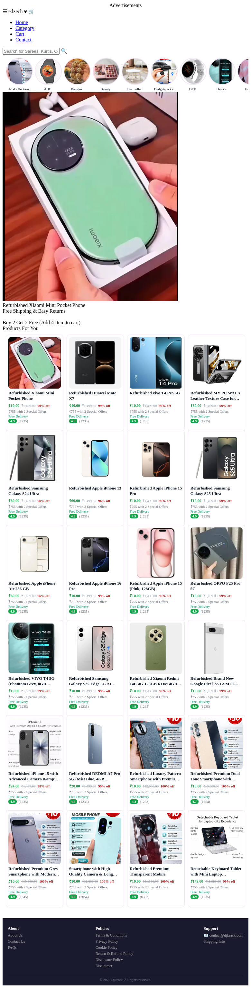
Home (21, 22)
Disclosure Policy (109, 959)
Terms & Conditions (111, 935)
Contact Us (16, 941)
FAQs (12, 947)
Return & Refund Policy (114, 953)
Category (24, 28)
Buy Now (13, 316)
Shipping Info (214, 941)
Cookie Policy (106, 947)
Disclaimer (104, 966)
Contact (23, 39)
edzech (16, 11)
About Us (15, 935)
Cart (19, 34)
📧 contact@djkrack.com (223, 935)
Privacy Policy (107, 941)
